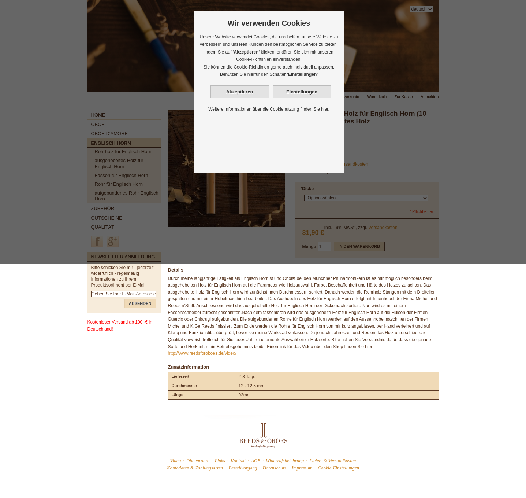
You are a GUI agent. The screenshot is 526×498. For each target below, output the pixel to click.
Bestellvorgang (242, 468)
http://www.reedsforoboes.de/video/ (202, 353)
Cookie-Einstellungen (338, 468)
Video (175, 460)
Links (220, 460)
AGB (255, 460)
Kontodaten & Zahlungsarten (195, 468)
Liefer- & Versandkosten (332, 460)
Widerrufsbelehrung (285, 460)
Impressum (302, 468)
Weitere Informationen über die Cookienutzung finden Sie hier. (268, 109)
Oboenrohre (197, 460)
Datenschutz (274, 468)
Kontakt (238, 460)
